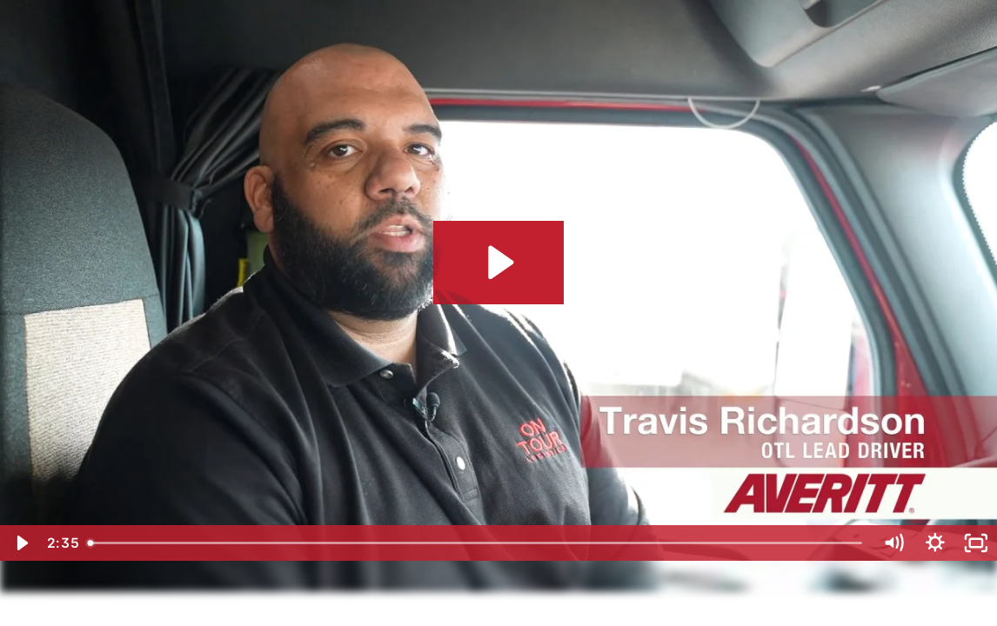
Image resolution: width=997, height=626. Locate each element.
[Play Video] (21, 543)
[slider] (476, 543)
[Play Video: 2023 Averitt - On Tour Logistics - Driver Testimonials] (498, 262)
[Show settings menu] (935, 543)
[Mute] (893, 543)
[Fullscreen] (976, 543)
